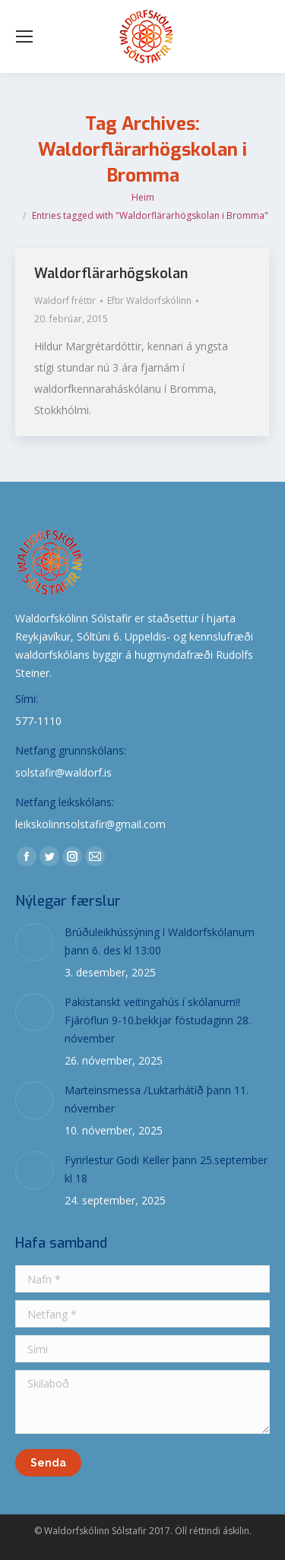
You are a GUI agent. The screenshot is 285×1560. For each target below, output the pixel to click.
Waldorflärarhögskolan (111, 273)
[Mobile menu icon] (24, 36)
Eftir (149, 300)
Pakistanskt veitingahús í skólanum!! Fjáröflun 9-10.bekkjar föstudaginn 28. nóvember (158, 1020)
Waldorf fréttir (65, 300)
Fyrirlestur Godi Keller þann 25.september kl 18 (166, 1169)
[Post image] (34, 942)
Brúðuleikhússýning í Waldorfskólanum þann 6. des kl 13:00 (160, 941)
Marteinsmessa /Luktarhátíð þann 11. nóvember (157, 1099)
